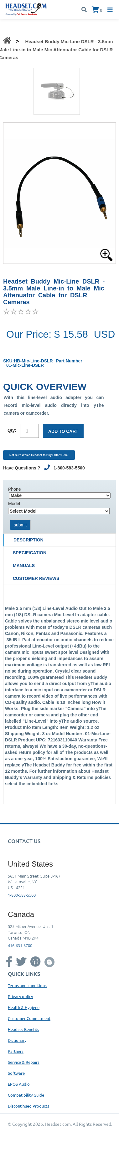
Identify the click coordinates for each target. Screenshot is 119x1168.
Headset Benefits (23, 1029)
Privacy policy (20, 996)
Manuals (24, 565)
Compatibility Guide (26, 1095)
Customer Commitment (29, 1018)
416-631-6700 (20, 945)
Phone (14, 489)
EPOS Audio (19, 1084)
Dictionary (17, 1040)
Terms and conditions (27, 985)
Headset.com (58, 1124)
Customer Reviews (36, 578)
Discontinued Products (28, 1106)
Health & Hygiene (23, 1007)
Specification (29, 552)
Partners (15, 1051)
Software (16, 1073)
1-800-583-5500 (22, 895)
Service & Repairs (23, 1062)
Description (28, 539)
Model (14, 503)
